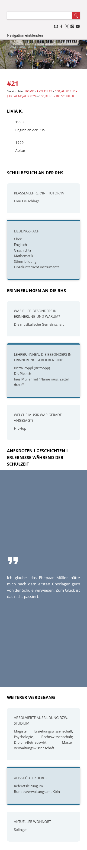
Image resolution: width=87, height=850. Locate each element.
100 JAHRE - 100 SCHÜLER (56, 96)
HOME (29, 91)
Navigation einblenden (25, 35)
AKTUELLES (44, 91)
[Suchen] (39, 15)
